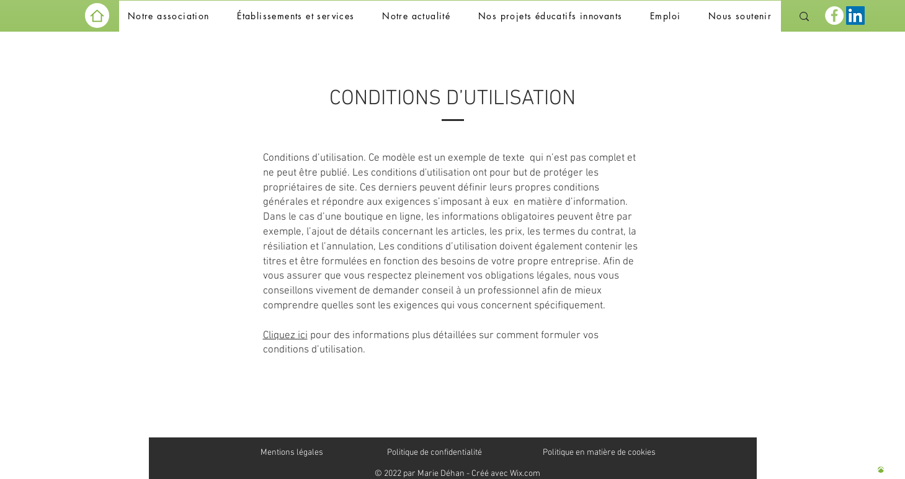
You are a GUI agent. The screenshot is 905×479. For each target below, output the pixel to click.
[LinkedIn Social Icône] (855, 15)
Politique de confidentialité (434, 452)
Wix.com (525, 473)
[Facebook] (834, 15)
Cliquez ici (285, 335)
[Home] (97, 15)
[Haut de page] (881, 470)
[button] (168, 16)
